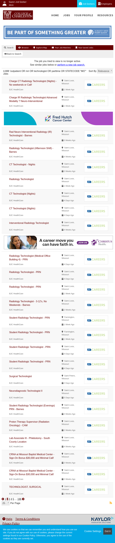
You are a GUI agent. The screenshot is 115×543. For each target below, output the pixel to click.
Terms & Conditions (27, 519)
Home (55, 15)
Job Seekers (87, 4)
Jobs (66, 15)
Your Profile (83, 15)
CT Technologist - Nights (22, 164)
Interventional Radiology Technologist (29, 223)
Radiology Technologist (21, 179)
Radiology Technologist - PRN (25, 272)
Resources (105, 15)
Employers (105, 4)
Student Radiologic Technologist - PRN (29, 347)
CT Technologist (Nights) (22, 193)
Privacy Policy (11, 523)
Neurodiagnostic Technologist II (25, 391)
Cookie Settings (92, 531)
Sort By (92, 71)
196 (19, 499)
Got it (108, 531)
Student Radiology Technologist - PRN (29, 317)
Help (7, 519)
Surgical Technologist (20, 376)
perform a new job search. (71, 65)
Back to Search (12, 54)
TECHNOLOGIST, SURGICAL (25, 487)
